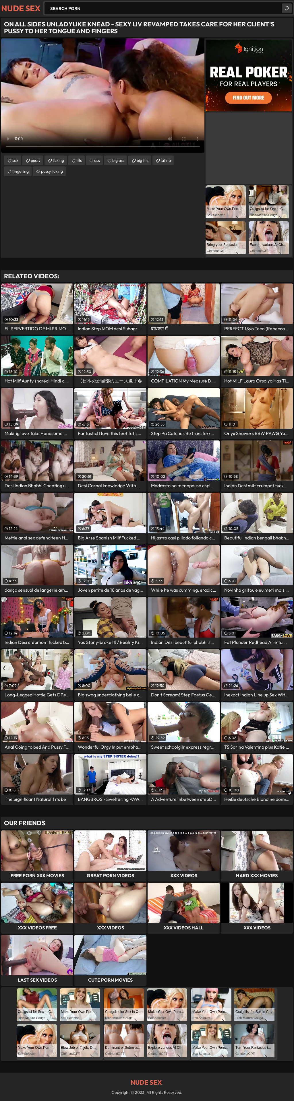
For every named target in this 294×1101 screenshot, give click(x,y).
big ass (118, 160)
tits (79, 160)
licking (58, 160)
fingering (20, 171)
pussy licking (52, 171)
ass (97, 160)
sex (15, 160)
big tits (142, 160)
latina (166, 160)
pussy (35, 160)
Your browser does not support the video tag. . (102, 95)
